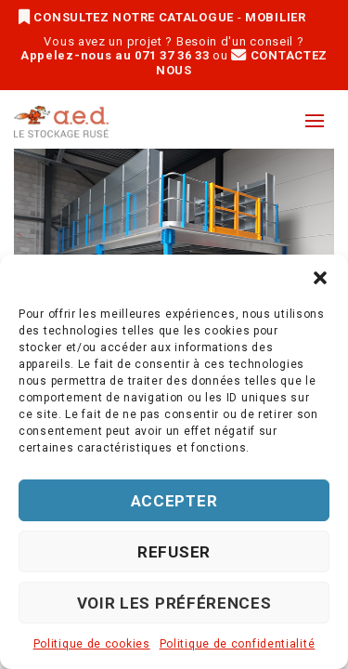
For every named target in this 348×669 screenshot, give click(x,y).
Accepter (174, 501)
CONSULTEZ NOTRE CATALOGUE (128, 17)
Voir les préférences (174, 603)
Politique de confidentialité (238, 643)
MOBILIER (275, 17)
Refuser (174, 552)
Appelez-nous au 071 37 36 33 (115, 55)
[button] (320, 278)
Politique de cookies (91, 643)
